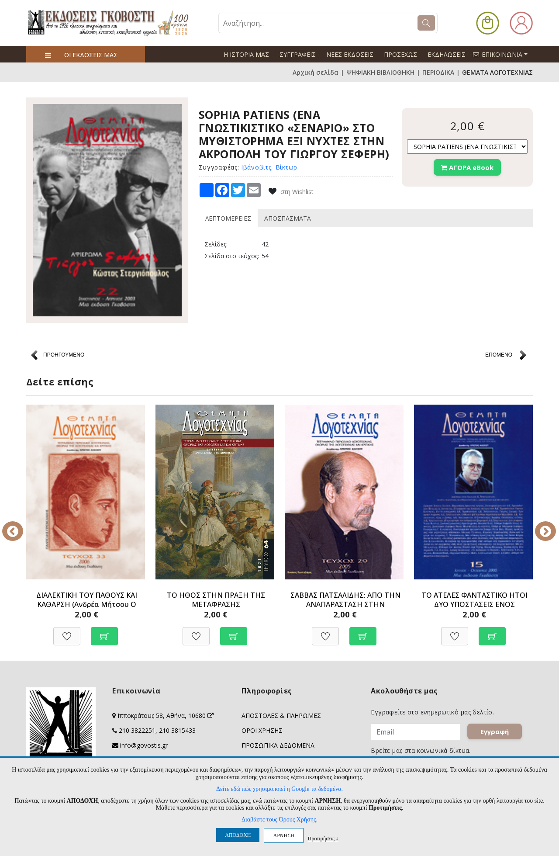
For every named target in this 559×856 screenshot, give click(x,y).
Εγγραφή (495, 732)
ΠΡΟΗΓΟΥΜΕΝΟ (63, 355)
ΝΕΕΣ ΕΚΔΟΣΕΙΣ (349, 54)
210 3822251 (137, 730)
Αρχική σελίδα (315, 72)
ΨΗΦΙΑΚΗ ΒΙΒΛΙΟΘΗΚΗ (380, 72)
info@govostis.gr (144, 745)
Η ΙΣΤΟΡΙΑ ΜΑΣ (246, 54)
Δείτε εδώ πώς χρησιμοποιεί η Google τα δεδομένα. (279, 789)
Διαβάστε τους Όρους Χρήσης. (279, 819)
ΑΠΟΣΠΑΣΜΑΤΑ (287, 218)
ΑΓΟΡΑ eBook (467, 167)
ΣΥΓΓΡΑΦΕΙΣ (298, 54)
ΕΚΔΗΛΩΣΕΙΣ (447, 54)
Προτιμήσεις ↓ (323, 838)
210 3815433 (177, 730)
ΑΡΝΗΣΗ (283, 835)
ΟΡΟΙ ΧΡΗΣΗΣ (262, 730)
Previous (19, 525)
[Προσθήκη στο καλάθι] (104, 631)
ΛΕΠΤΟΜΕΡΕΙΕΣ (228, 218)
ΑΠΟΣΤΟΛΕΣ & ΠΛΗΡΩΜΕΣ (281, 715)
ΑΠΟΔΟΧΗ (238, 835)
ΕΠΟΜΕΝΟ (498, 355)
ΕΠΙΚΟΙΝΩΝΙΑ (504, 54)
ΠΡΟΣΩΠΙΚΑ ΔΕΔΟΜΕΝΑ (278, 745)
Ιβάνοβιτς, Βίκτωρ (269, 167)
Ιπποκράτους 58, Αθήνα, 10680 (165, 715)
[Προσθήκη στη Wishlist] (67, 631)
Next (539, 525)
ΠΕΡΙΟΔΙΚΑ (438, 72)
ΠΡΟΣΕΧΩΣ (400, 54)
